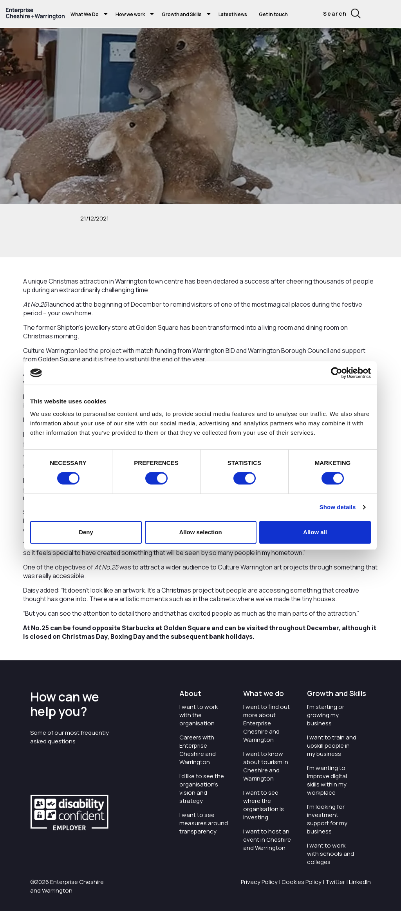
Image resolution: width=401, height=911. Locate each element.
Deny (86, 532)
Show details (338, 507)
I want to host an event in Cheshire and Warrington (267, 839)
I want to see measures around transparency (203, 823)
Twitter (335, 882)
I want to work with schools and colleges (330, 853)
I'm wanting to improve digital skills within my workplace (327, 780)
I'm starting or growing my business (325, 715)
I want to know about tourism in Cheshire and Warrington (265, 766)
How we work (130, 14)
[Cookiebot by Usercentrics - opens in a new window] (336, 373)
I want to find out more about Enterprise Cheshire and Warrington (266, 723)
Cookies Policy (302, 882)
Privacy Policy (259, 882)
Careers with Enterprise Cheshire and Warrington (197, 749)
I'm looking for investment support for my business (327, 819)
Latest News (233, 14)
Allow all (315, 532)
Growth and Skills (182, 14)
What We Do (84, 14)
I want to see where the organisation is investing (263, 804)
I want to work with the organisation (198, 715)
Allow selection (200, 532)
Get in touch (273, 14)
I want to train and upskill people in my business (331, 745)
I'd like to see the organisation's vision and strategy (201, 788)
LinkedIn (360, 882)
